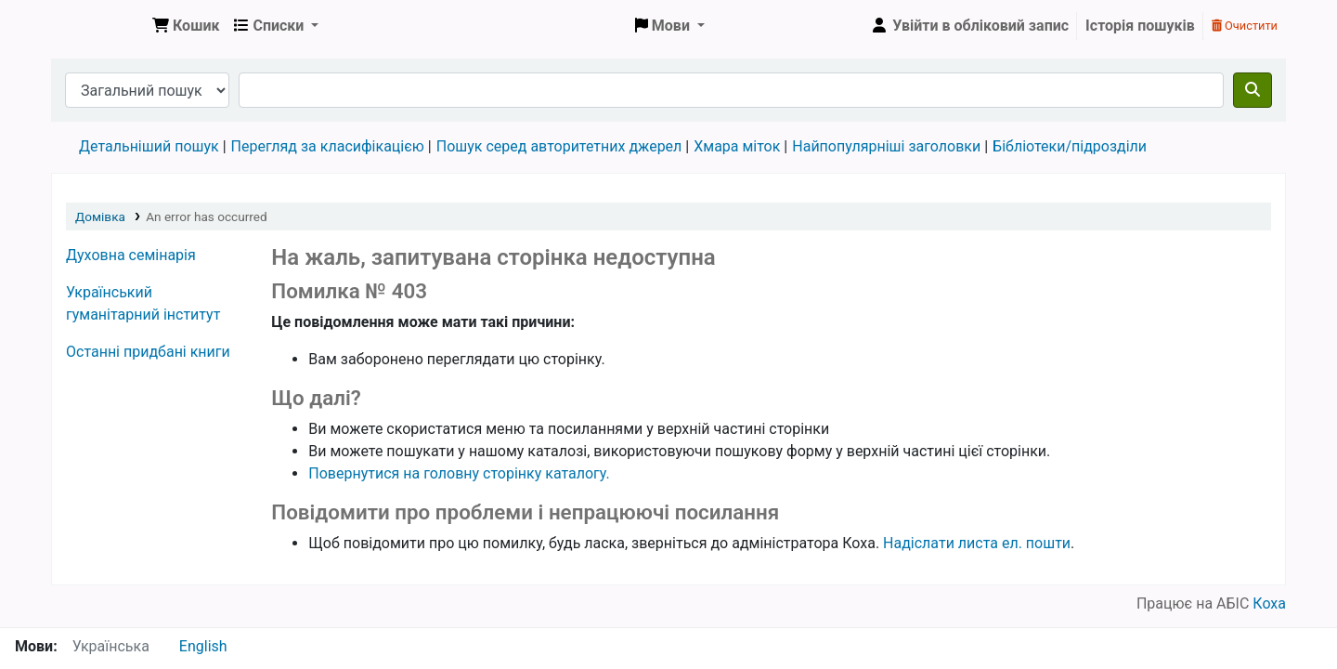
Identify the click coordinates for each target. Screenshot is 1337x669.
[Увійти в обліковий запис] (969, 26)
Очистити (1245, 26)
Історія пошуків (1140, 25)
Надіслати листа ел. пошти (977, 543)
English (203, 646)
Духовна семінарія (131, 255)
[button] (186, 26)
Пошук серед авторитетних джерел (559, 146)
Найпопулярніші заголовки (886, 146)
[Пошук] (1252, 90)
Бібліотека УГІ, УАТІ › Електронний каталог (98, 26)
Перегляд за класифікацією (327, 146)
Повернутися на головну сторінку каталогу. (458, 473)
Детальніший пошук (149, 146)
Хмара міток (737, 146)
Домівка (100, 216)
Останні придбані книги (148, 352)
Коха (1269, 603)
